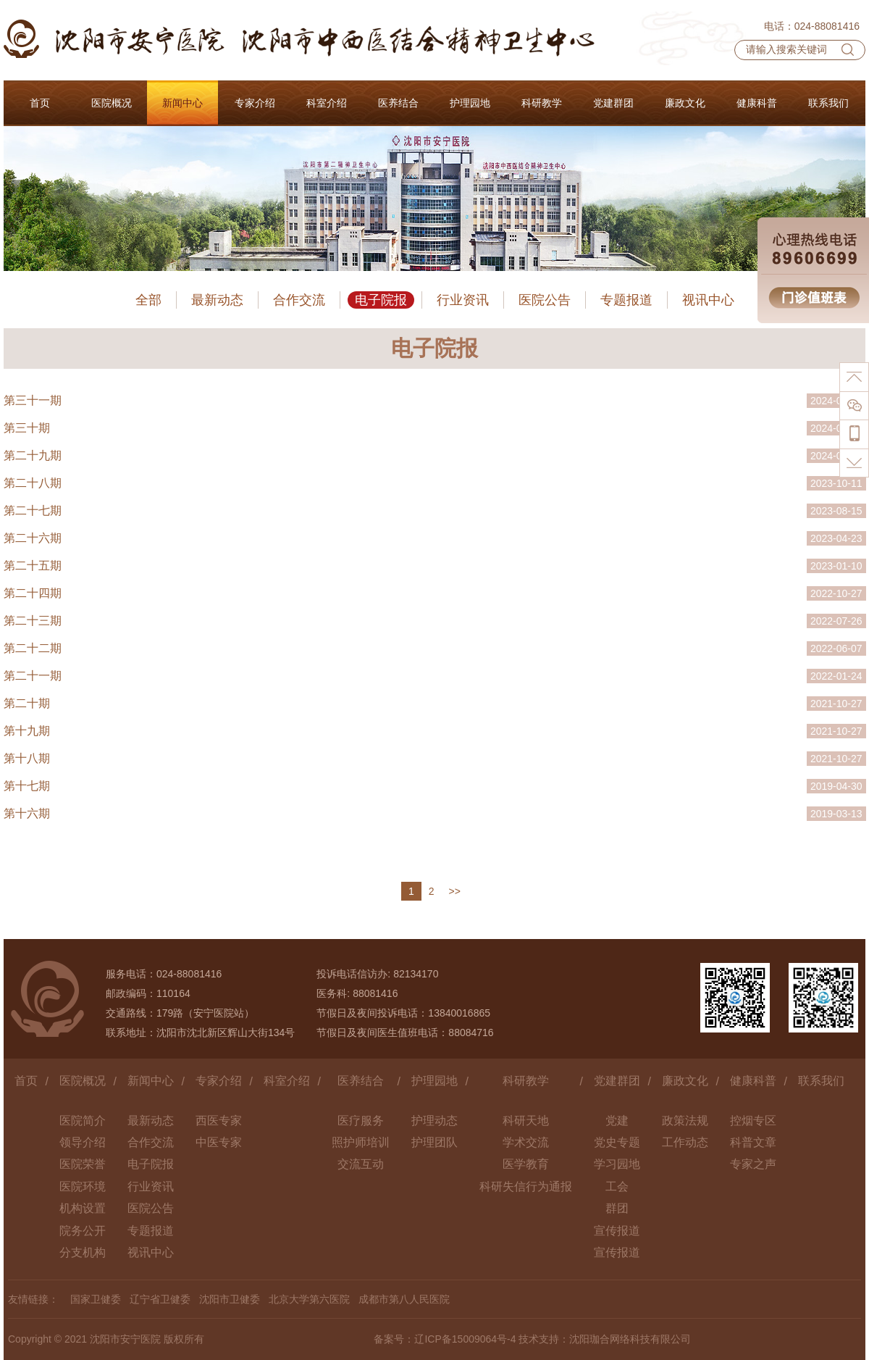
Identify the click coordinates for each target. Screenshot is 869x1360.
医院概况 (82, 1081)
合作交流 (299, 300)
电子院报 (381, 300)
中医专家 (219, 1142)
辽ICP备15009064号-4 (465, 1339)
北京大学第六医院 (309, 1299)
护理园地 (434, 1081)
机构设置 (82, 1208)
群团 (617, 1208)
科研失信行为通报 (525, 1186)
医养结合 (360, 1081)
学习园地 (617, 1164)
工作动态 (685, 1142)
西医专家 (219, 1120)
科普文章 (753, 1142)
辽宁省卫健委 (160, 1299)
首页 (26, 1081)
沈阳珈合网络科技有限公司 (630, 1339)
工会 (617, 1186)
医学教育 (526, 1164)
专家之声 (753, 1164)
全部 (148, 300)
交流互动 (360, 1164)
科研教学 (526, 1081)
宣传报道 (617, 1231)
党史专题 (617, 1142)
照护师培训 (361, 1142)
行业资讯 (463, 300)
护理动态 (434, 1120)
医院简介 (82, 1120)
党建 (617, 1120)
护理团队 (434, 1142)
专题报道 (626, 300)
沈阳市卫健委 (229, 1299)
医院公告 (545, 300)
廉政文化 (685, 1081)
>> (455, 891)
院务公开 (82, 1231)
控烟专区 (753, 1120)
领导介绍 (82, 1142)
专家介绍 (219, 1081)
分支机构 (82, 1252)
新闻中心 (150, 1081)
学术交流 (526, 1142)
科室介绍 (287, 1081)
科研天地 (526, 1120)
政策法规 (685, 1120)
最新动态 (217, 300)
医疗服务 (360, 1120)
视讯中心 (708, 300)
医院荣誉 (82, 1164)
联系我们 (821, 1081)
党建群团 (617, 1081)
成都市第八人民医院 (404, 1299)
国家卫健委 (95, 1299)
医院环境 (82, 1186)
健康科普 (753, 1081)
